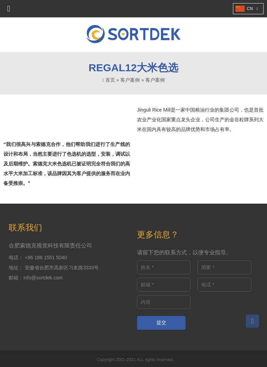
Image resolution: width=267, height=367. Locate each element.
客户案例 (130, 80)
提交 (161, 322)
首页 (110, 80)
